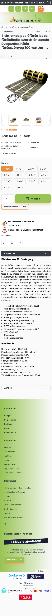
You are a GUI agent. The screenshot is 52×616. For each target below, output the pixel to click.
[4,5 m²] (44, 175)
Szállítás (7, 500)
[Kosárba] (33, 198)
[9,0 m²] (7, 187)
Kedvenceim (10, 432)
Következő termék (42, 32)
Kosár (7, 428)
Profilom (8, 424)
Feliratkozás (13, 559)
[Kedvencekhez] (46, 59)
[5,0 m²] (7, 181)
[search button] (18, 9)
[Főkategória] (2, 27)
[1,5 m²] (18, 169)
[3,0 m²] (7, 175)
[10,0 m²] (20, 187)
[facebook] (4, 56)
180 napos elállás (15, 225)
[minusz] (11, 199)
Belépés (8, 415)
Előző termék (8, 32)
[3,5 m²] (19, 175)
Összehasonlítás (4, 242)
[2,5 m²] (43, 169)
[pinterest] (11, 56)
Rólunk (7, 513)
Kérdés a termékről (12, 242)
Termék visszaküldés (13, 473)
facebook (5, 524)
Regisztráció (10, 420)
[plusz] (11, 198)
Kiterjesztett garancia (13, 505)
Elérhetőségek (10, 509)
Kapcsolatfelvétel (11, 468)
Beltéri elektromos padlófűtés (22, 27)
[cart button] (41, 9)
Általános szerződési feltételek (17, 488)
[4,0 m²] (32, 175)
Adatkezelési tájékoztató (14, 492)
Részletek (5, 236)
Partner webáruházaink (14, 517)
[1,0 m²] (7, 169)
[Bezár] (49, 2)
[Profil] (32, 9)
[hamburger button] (11, 9)
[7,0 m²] (32, 181)
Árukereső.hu (16, 578)
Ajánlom (19, 242)
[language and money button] (25, 9)
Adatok (8, 388)
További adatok (8, 153)
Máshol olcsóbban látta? (15, 207)
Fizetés (7, 496)
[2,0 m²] (31, 169)
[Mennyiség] (6, 199)
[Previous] (3, 120)
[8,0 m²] (44, 181)
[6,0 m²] (20, 181)
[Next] (49, 120)
